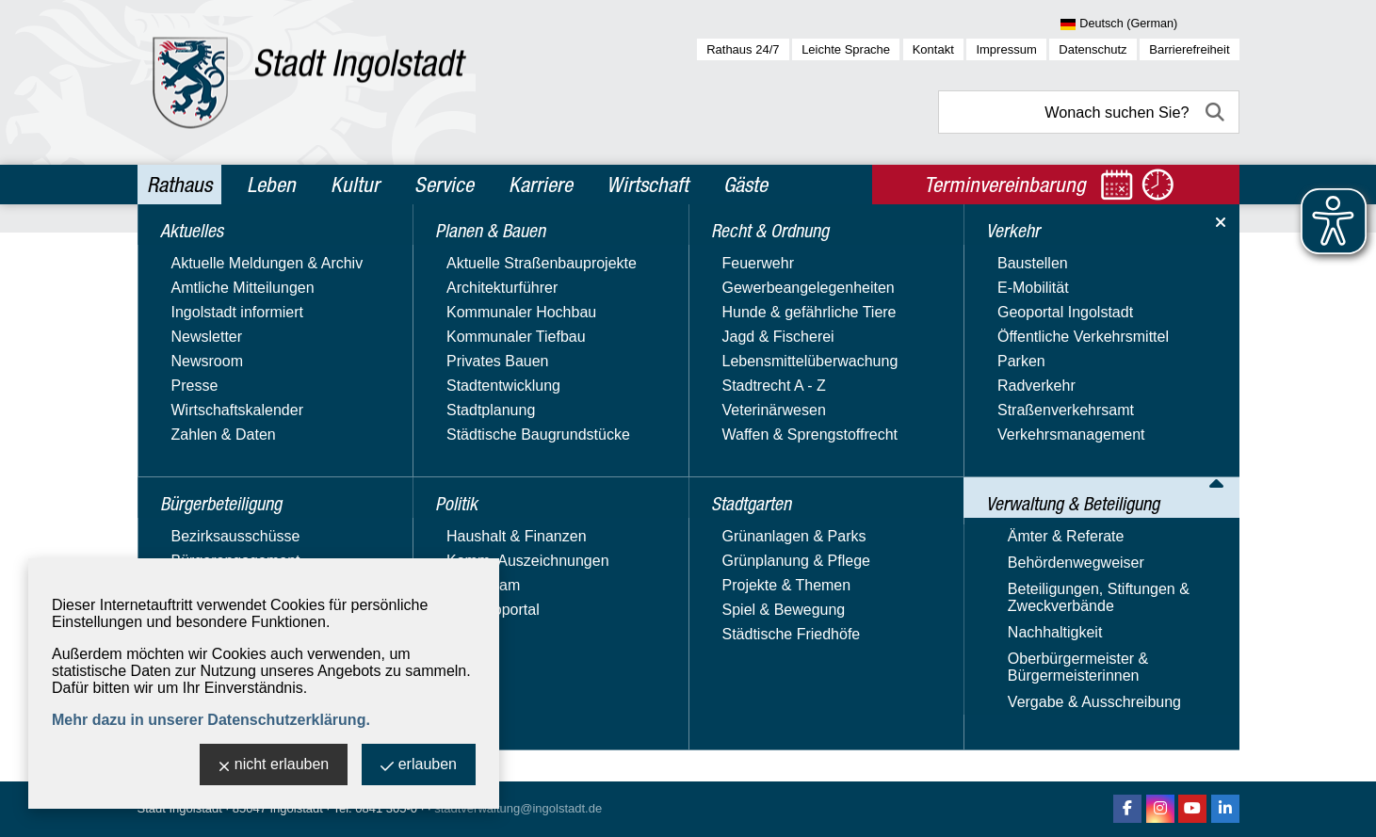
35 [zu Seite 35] (1118, 564)
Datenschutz (1092, 49)
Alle (1153, 453)
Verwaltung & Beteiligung (243, 535)
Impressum (1006, 49)
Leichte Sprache (845, 49)
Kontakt (933, 49)
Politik (171, 374)
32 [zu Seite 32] (1068, 564)
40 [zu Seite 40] (1202, 564)
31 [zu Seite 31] (1052, 564)
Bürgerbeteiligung (215, 293)
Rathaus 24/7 (742, 49)
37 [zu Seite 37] (1152, 564)
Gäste (745, 184)
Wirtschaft (647, 184)
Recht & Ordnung (212, 414)
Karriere (541, 184)
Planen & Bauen (208, 333)
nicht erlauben (274, 766)
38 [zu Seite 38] (1169, 564)
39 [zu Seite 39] (1186, 564)
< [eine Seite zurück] (1010, 564)
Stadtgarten (193, 455)
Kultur (355, 184)
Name (974, 332)
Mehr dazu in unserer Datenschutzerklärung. (211, 720)
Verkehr (178, 495)
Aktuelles (183, 252)
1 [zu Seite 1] (1018, 564)
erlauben (418, 766)
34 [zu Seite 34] (1102, 564)
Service (444, 184)
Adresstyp (460, 332)
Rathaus (179, 184)
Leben (271, 184)
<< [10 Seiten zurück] (997, 564)
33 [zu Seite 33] (1085, 564)
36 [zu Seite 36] (1135, 564)
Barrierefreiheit (1189, 49)
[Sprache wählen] (1149, 24)
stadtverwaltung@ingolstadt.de (518, 808)
